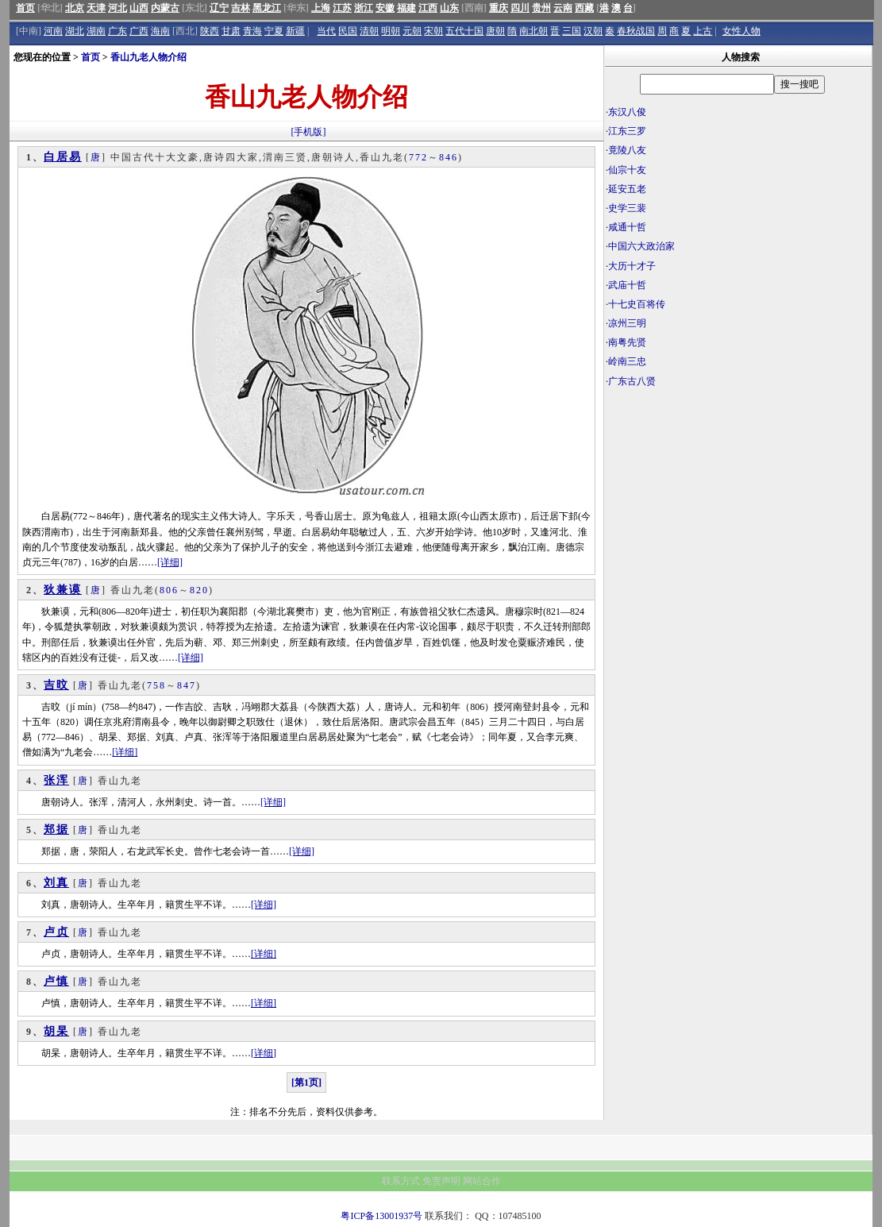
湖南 (96, 31)
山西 (138, 8)
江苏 (342, 8)
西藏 (584, 8)
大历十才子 (632, 266)
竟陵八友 (627, 150)
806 (169, 590)
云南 (562, 8)
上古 (702, 31)
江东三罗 (627, 131)
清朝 (369, 31)
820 (199, 590)
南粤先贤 (627, 342)
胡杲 (56, 1031)
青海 (252, 31)
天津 (96, 8)
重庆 (498, 8)
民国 (347, 31)
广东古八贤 (632, 381)
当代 (326, 31)
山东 (449, 8)
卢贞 (56, 932)
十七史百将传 (636, 304)
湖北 (74, 31)
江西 (427, 8)
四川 (520, 8)
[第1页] (306, 1082)
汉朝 (593, 31)
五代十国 (464, 31)
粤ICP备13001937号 (381, 1215)
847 (186, 685)
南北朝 (533, 31)
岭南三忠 (627, 361)
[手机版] (308, 131)
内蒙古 (165, 8)
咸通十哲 (627, 227)
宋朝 (433, 31)
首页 (25, 8)
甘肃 (231, 31)
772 (418, 157)
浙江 (363, 8)
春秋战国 (636, 31)
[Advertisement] (738, 513)
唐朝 (495, 31)
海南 (160, 31)
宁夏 (273, 31)
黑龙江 (266, 8)
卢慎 (56, 981)
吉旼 (56, 685)
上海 (320, 8)
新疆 (295, 31)
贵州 (541, 8)
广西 (138, 31)
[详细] (170, 562)
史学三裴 (627, 208)
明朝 (390, 31)
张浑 (56, 780)
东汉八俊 (627, 112)
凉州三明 (627, 323)
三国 (571, 31)
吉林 (240, 8)
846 (448, 157)
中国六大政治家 (641, 246)
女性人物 (741, 31)
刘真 (56, 883)
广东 (117, 31)
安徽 (385, 8)
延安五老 (627, 189)
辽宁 (219, 8)
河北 (117, 8)
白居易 (63, 157)
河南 (53, 31)
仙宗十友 (627, 170)
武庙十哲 (627, 285)
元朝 (412, 31)
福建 (406, 8)
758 (156, 685)
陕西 (209, 31)
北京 (74, 8)
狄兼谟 (63, 590)
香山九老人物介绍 (148, 57)
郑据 (56, 829)
